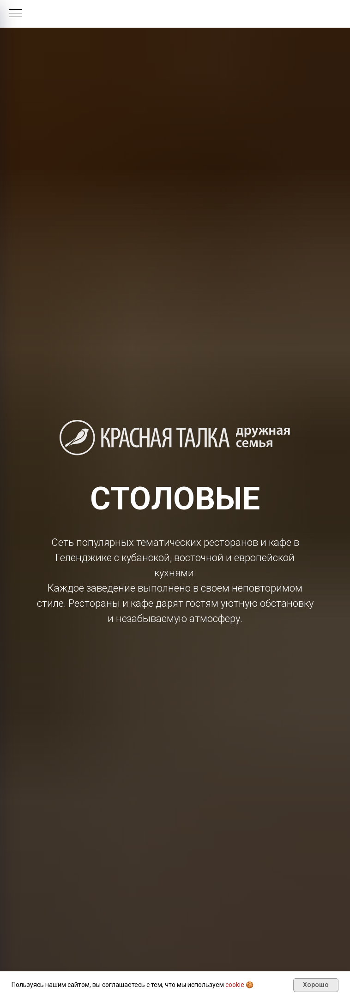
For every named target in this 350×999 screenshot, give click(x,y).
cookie (234, 984)
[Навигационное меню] (15, 13)
